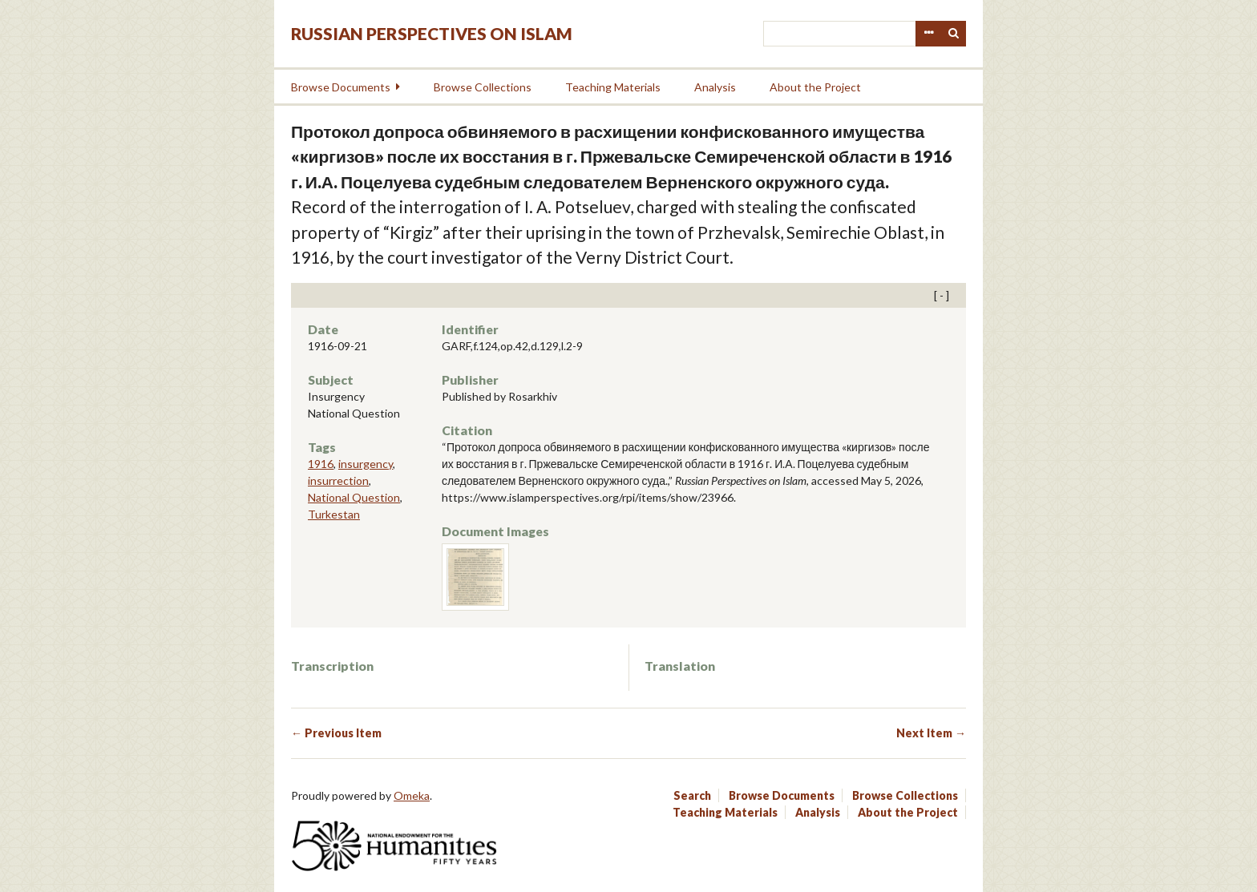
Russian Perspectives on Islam (431, 33)
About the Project (815, 87)
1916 (320, 463)
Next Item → (931, 733)
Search (954, 33)
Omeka (412, 795)
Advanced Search (928, 33)
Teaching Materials (613, 87)
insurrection (338, 480)
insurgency (365, 463)
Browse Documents (340, 87)
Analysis (715, 87)
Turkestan (334, 514)
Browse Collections (482, 87)
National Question (354, 497)
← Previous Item (336, 733)
